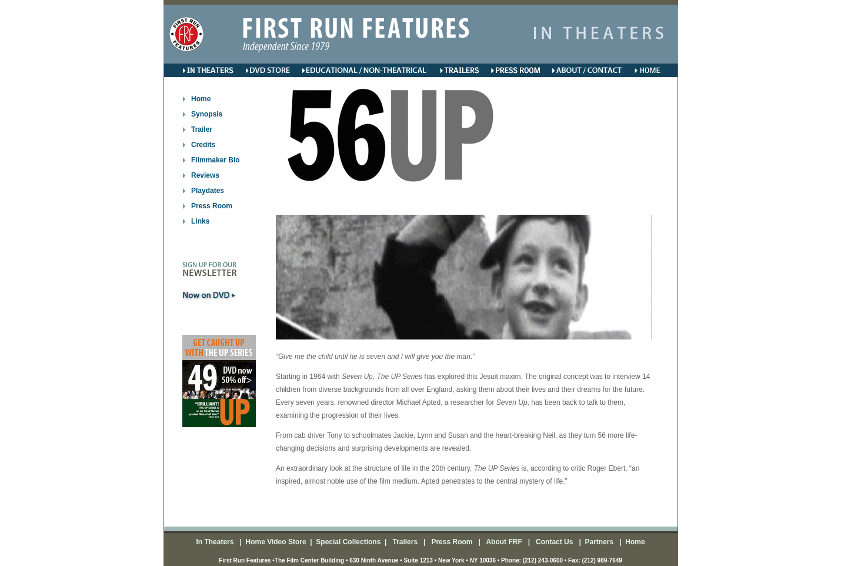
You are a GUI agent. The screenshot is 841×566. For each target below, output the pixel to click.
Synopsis (206, 114)
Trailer (201, 129)
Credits (203, 145)
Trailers (405, 542)
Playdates (207, 191)
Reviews (205, 175)
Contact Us (553, 542)
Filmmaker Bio (215, 160)
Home (201, 99)
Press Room (211, 206)
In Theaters (215, 542)
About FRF (503, 542)
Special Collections (347, 542)
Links (200, 221)
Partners (598, 542)
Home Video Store (275, 542)
